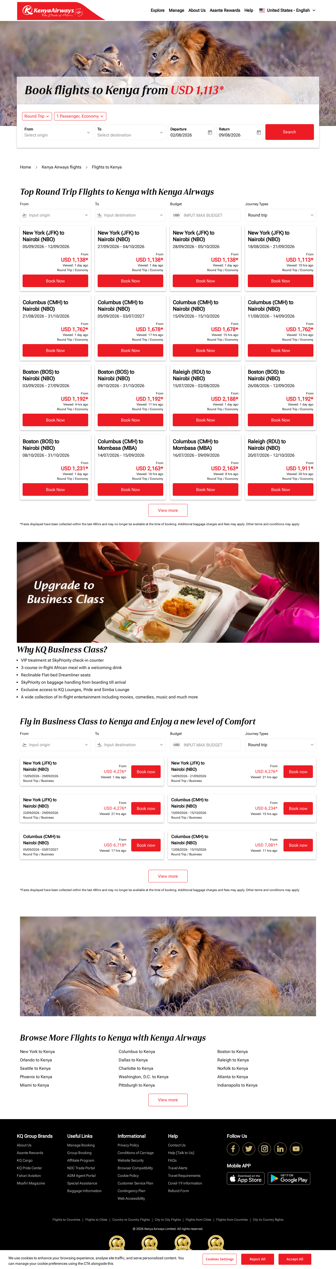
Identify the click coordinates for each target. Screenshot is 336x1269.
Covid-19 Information (185, 1183)
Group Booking (79, 1153)
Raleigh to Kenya (233, 1059)
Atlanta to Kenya (232, 1076)
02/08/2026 (181, 135)
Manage (176, 10)
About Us (197, 10)
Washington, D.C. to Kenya (144, 1076)
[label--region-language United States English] (287, 10)
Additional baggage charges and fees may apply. (212, 524)
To (99, 129)
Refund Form (178, 1191)
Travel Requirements (184, 1175)
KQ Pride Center (29, 1168)
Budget (176, 204)
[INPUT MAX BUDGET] (210, 215)
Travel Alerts (177, 1168)
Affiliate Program (80, 1160)
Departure (178, 129)
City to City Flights (168, 1219)
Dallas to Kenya (133, 1059)
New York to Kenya (37, 1051)
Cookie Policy (128, 1175)
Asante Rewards (225, 10)
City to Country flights (268, 1219)
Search (289, 131)
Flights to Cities (96, 1219)
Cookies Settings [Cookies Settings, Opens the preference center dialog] (220, 1259)
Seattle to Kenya (35, 1068)
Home (25, 167)
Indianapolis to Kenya (237, 1085)
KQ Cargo (25, 1160)
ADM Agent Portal (81, 1175)
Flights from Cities (198, 1219)
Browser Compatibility (135, 1168)
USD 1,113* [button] (197, 90)
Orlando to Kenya (36, 1059)
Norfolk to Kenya (232, 1068)
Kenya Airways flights (61, 167)
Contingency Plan (131, 1191)
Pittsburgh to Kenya (137, 1085)
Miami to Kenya (34, 1085)
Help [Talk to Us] (181, 1153)
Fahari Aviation (29, 1175)
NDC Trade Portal (81, 1168)
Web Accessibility (131, 1198)
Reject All (257, 1259)
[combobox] (54, 135)
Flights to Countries (66, 1219)
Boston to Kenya (232, 1051)
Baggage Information (84, 1191)
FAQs (172, 1160)
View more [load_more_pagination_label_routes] (168, 1099)
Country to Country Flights (131, 1219)
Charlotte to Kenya (136, 1068)
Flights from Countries (232, 1219)
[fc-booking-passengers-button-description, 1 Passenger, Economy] (77, 116)
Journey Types (256, 204)
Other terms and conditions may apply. (273, 524)
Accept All (294, 1259)
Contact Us (177, 1145)
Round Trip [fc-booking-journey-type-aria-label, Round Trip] (34, 116)
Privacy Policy (128, 1145)
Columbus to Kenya (137, 1051)
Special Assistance (82, 1183)
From (28, 129)
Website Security (131, 1160)
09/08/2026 (229, 135)
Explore (158, 10)
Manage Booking (81, 1145)
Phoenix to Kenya (36, 1076)
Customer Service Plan (135, 1183)
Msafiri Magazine (31, 1183)
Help (248, 10)
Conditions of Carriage (136, 1153)
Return (224, 129)
